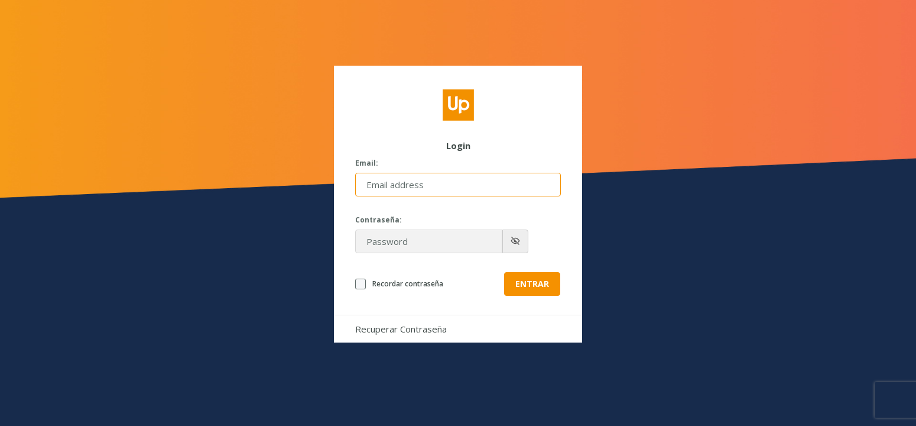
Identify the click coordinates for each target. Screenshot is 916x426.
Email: (366, 163)
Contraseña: (378, 220)
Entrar (532, 283)
